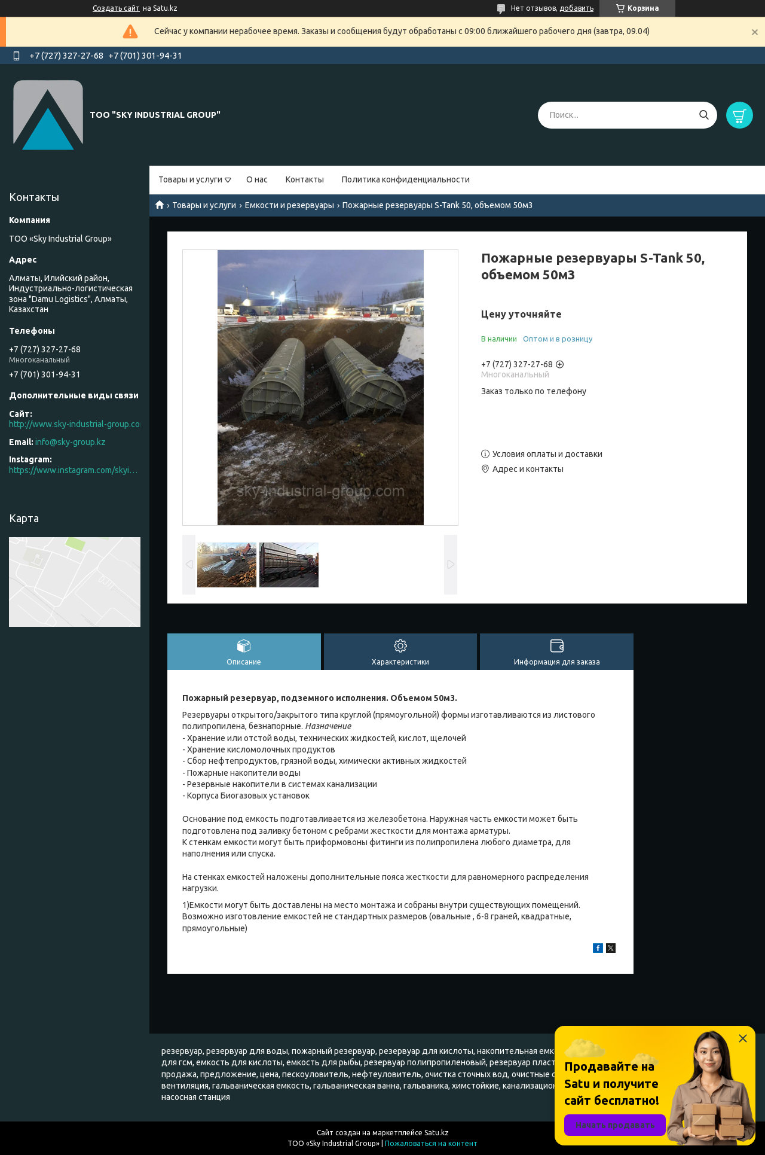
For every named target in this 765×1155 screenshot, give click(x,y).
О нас (257, 179)
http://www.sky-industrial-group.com (77, 424)
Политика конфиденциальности (406, 179)
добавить (576, 8)
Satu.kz (436, 1132)
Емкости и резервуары (289, 205)
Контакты (305, 179)
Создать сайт (116, 8)
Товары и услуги (190, 179)
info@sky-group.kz (70, 442)
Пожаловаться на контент (431, 1143)
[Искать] (703, 115)
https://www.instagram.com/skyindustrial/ (74, 470)
